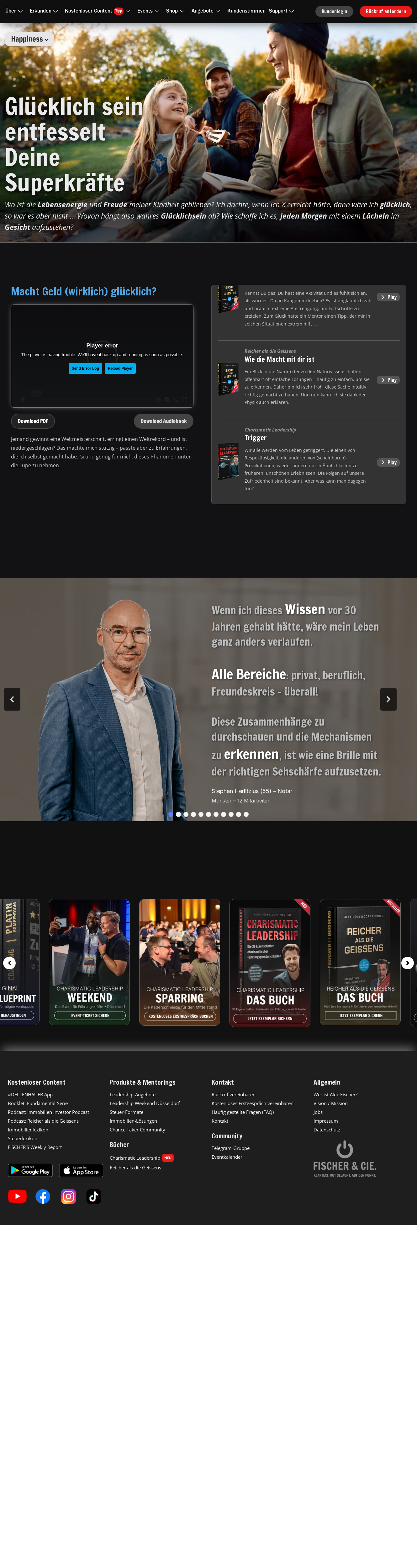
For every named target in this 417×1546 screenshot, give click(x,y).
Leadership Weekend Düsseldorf (145, 1103)
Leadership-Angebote (133, 1094)
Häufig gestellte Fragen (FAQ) (243, 1112)
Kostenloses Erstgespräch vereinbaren (252, 1103)
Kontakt (220, 1121)
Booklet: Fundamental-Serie (38, 1103)
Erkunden (45, 11)
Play (388, 297)
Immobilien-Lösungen (133, 1121)
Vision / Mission (331, 1103)
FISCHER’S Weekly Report (35, 1147)
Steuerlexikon (22, 1138)
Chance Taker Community (137, 1129)
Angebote (207, 11)
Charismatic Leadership (142, 1158)
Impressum (326, 1121)
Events (149, 11)
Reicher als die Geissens (135, 1167)
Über (15, 11)
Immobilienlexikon (28, 1129)
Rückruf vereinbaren (234, 1094)
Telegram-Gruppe (231, 1148)
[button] (170, 814)
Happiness (30, 39)
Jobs (318, 1112)
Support (283, 11)
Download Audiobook (164, 421)
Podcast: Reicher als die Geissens (43, 1121)
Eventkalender (227, 1157)
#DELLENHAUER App (30, 1094)
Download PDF (33, 421)
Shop (176, 11)
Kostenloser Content (99, 11)
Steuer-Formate (126, 1112)
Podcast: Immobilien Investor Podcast (48, 1112)
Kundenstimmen (246, 11)
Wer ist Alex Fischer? (335, 1094)
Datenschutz (327, 1129)
